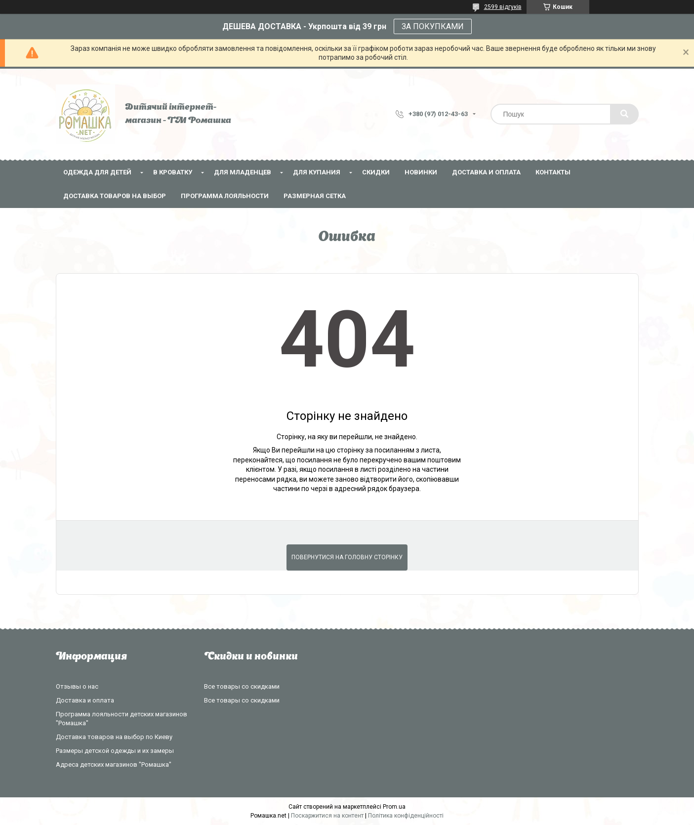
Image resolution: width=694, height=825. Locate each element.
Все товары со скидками (242, 686)
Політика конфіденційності (406, 815)
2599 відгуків (503, 6)
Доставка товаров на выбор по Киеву (114, 737)
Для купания (316, 172)
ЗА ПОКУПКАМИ (433, 26)
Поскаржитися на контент (327, 815)
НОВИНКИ (421, 172)
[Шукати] (624, 114)
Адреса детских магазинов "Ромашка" (113, 764)
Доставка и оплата (486, 172)
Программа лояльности (225, 196)
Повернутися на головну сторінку (347, 557)
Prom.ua (394, 806)
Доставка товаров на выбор (114, 196)
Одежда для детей (97, 172)
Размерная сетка (315, 196)
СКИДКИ (376, 172)
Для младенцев (242, 172)
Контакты (553, 172)
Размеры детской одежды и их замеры (115, 750)
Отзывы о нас (77, 686)
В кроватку (172, 172)
